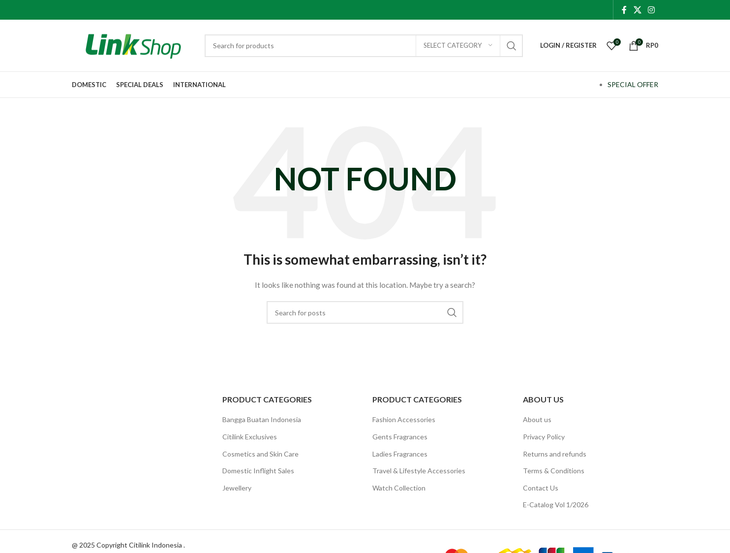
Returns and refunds (554, 454)
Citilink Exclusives (249, 436)
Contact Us (540, 488)
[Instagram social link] (651, 9)
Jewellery (236, 488)
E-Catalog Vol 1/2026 (555, 504)
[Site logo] (133, 44)
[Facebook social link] (624, 9)
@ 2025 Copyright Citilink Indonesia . (128, 545)
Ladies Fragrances (399, 454)
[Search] (364, 45)
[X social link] (637, 9)
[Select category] (458, 45)
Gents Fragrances (399, 436)
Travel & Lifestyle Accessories (418, 470)
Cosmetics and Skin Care (260, 454)
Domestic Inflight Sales (258, 470)
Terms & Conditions (553, 470)
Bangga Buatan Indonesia (261, 419)
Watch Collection (399, 488)
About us (537, 419)
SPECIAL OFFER (633, 84)
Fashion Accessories (403, 419)
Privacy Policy (544, 436)
